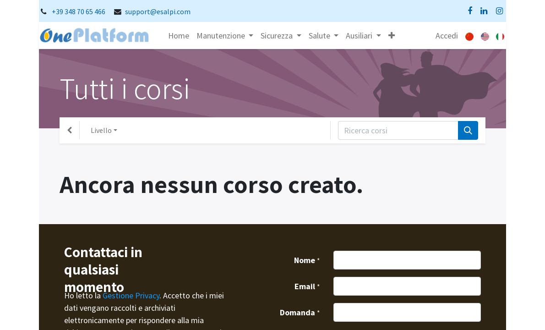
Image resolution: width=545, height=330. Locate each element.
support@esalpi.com (158, 11)
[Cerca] (468, 130)
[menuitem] (178, 35)
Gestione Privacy (131, 295)
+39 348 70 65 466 (78, 11)
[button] (391, 35)
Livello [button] (101, 130)
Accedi (447, 35)
